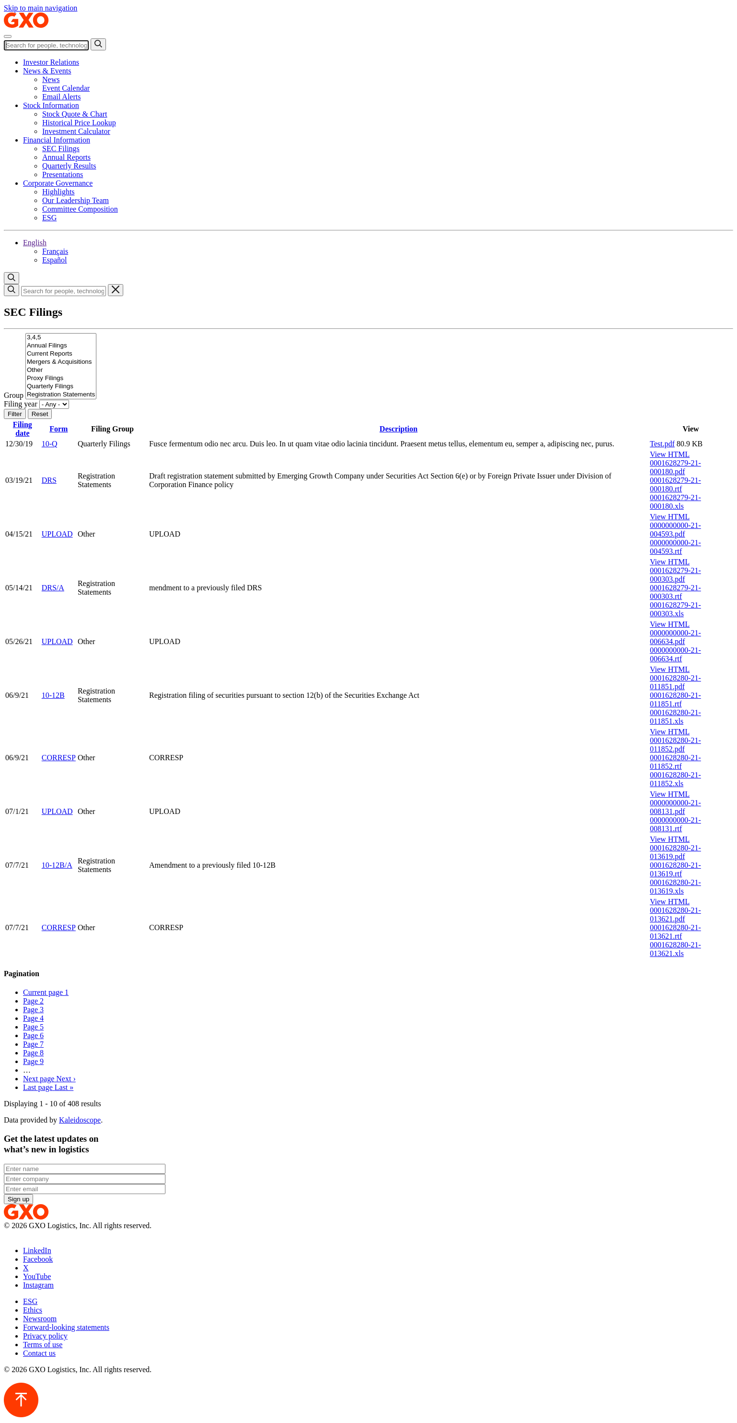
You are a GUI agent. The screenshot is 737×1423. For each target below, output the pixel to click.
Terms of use (42, 1344)
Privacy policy (45, 1336)
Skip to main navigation (40, 8)
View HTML (670, 454)
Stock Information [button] (51, 105)
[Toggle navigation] (8, 36)
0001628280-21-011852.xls (675, 779)
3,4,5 (61, 338)
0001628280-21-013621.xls (675, 949)
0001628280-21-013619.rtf (675, 869)
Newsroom (40, 1319)
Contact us (39, 1353)
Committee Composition (80, 209)
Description (399, 429)
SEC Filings (61, 148)
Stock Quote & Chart (74, 114)
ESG (49, 218)
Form (58, 429)
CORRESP (59, 757)
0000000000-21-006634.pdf (675, 637)
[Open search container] (11, 278)
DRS (49, 480)
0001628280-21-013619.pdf (675, 852)
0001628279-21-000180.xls (675, 501)
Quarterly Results (69, 166)
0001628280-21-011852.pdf (675, 744)
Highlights (58, 192)
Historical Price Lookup (79, 123)
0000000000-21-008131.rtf (675, 824)
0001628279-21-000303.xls (675, 609)
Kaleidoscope (80, 1120)
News (50, 79)
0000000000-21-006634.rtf (675, 654)
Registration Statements (61, 395)
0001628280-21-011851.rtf (675, 699)
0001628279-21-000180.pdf (675, 467)
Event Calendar (66, 88)
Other (61, 370)
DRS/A (53, 588)
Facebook (38, 1259)
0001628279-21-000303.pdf (675, 574)
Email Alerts (61, 97)
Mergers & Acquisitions (61, 362)
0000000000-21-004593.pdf (675, 529)
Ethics (32, 1310)
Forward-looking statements (66, 1327)
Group (13, 395)
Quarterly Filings (61, 387)
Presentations (62, 174)
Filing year (20, 404)
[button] (35, 243)
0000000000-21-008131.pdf (675, 807)
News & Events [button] (47, 71)
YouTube (37, 1276)
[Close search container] (115, 290)
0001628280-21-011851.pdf (675, 682)
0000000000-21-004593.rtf (675, 546)
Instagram (38, 1285)
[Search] (46, 45)
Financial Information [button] (56, 140)
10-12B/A (57, 865)
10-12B (53, 695)
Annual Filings (61, 346)
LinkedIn (37, 1250)
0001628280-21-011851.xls (675, 716)
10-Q (50, 444)
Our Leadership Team (75, 200)
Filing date (22, 428)
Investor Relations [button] (51, 62)
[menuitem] (387, 79)
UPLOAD (57, 534)
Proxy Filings (61, 378)
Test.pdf (662, 444)
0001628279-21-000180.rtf (675, 484)
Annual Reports (66, 157)
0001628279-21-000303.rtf (675, 592)
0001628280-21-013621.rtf (675, 931)
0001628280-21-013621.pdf (675, 914)
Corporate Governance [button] (58, 183)
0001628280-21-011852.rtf (675, 761)
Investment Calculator (76, 131)
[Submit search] (98, 44)
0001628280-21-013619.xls (675, 886)
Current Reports (61, 354)
